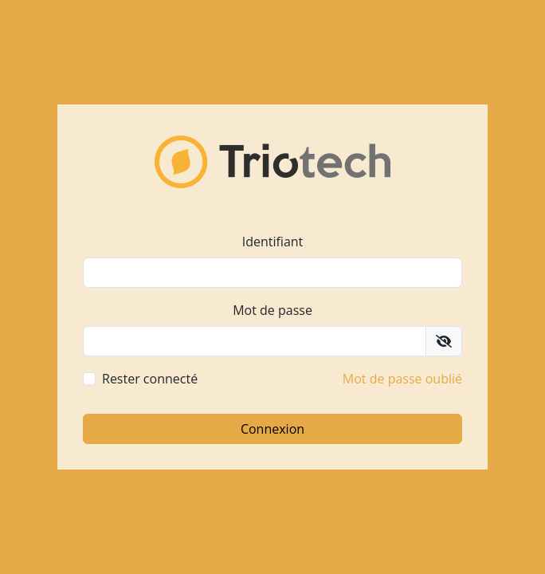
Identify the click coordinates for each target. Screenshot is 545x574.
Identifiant (273, 241)
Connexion (272, 429)
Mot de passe (272, 310)
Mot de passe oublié (402, 378)
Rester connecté (150, 378)
